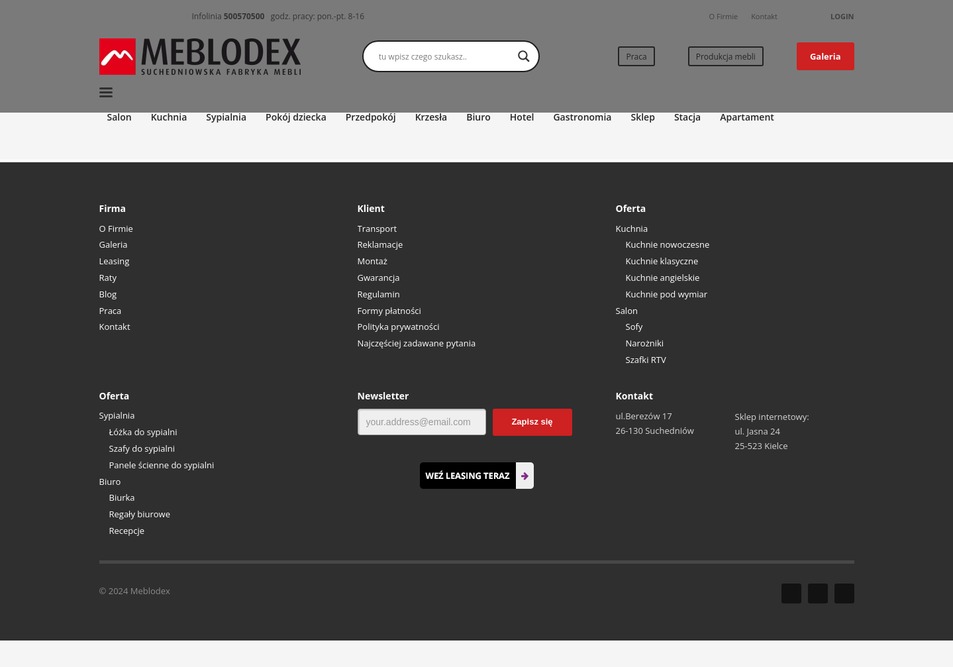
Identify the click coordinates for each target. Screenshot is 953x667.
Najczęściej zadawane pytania (417, 343)
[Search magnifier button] (524, 56)
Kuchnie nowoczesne (668, 244)
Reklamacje (380, 244)
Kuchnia (632, 228)
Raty (108, 277)
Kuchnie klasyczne (662, 261)
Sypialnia (117, 415)
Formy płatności (389, 311)
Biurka (122, 497)
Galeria (113, 244)
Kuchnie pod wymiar (667, 294)
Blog (108, 294)
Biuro (110, 481)
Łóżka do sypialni (143, 432)
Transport (377, 228)
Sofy (634, 327)
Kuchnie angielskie (663, 277)
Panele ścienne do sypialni (162, 465)
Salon (627, 311)
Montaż (372, 261)
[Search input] (445, 56)
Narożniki (645, 343)
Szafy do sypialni (142, 448)
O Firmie (723, 16)
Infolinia (228, 16)
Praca (110, 311)
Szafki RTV (646, 360)
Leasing (114, 261)
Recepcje (127, 531)
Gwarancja (379, 277)
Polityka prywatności (399, 327)
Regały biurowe (140, 514)
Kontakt (764, 16)
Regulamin (379, 294)
